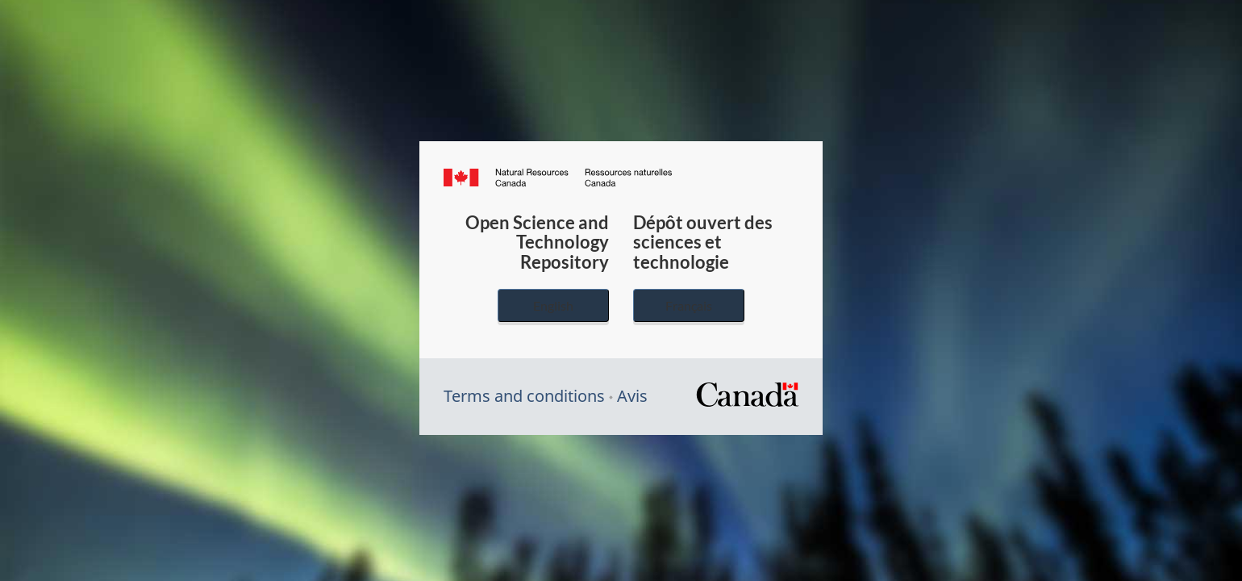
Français (688, 305)
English (553, 305)
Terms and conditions (524, 396)
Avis (632, 396)
